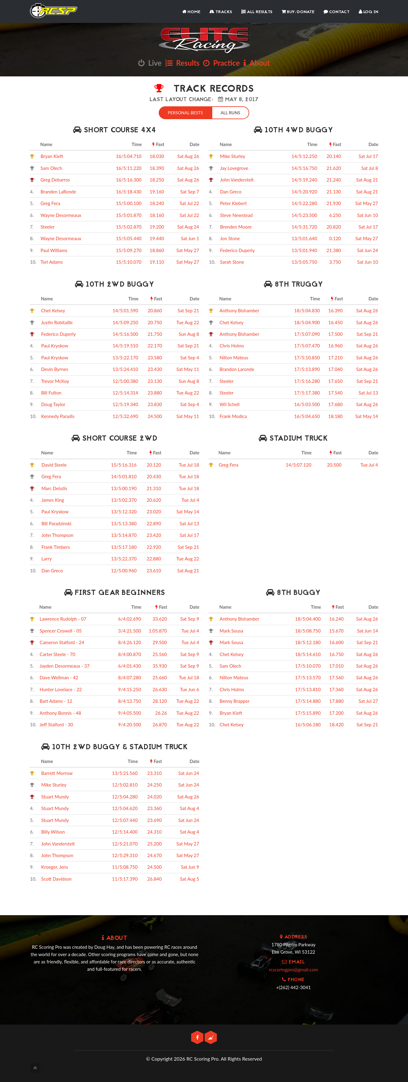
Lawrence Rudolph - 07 (63, 618)
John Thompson (57, 534)
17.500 (335, 333)
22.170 (155, 345)
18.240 (157, 202)
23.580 (155, 357)
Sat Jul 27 (368, 700)
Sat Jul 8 (369, 167)
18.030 (157, 155)
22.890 (154, 523)
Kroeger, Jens (54, 866)
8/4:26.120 (129, 641)
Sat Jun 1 (190, 237)
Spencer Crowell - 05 (61, 630)
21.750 (155, 333)
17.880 (336, 700)
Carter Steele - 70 (57, 653)
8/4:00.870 (129, 653)
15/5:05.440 (129, 237)
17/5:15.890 (308, 712)
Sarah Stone (232, 261)
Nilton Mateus (234, 357)
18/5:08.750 (308, 630)
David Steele (54, 464)
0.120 (335, 237)
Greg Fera (50, 202)
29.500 (160, 641)
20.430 (154, 476)
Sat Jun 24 (367, 249)
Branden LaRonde (58, 191)
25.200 (154, 843)
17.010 (336, 665)
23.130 (155, 380)
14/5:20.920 (304, 191)
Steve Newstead (236, 214)
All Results (257, 12)
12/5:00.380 (125, 380)
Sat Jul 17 (368, 155)
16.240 (336, 618)
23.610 (154, 570)
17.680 (335, 403)
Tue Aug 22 (187, 321)
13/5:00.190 (124, 487)
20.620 (154, 499)
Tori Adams (52, 261)
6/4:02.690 (129, 618)
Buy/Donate (298, 12)
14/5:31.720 (304, 226)
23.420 (154, 534)
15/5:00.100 (129, 202)
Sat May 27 (187, 249)
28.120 (160, 700)
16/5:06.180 (308, 724)
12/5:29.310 (125, 854)
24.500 (155, 415)
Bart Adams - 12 (56, 700)
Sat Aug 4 (189, 807)
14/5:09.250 (125, 321)
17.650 (335, 380)
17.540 (335, 392)
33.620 (160, 618)
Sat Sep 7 (189, 191)
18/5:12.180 (308, 641)
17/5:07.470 (307, 345)
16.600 (336, 641)
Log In (368, 12)
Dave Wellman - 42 (59, 677)
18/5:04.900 (307, 321)
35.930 (160, 665)
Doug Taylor (53, 403)
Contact (337, 12)
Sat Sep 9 (189, 618)
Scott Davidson (56, 878)
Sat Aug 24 (188, 226)
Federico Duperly (237, 249)
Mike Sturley (232, 155)
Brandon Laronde (237, 368)
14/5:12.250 (304, 155)
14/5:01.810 (124, 476)
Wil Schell (229, 403)
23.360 (154, 807)
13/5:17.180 (124, 546)
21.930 (334, 202)
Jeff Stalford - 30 (56, 724)
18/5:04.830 (307, 310)
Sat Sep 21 (188, 310)
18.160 (157, 214)
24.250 (154, 784)
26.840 (154, 878)
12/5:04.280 (125, 796)
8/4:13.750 (129, 700)
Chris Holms (232, 345)
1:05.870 (158, 630)
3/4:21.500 (129, 630)
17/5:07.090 (307, 333)
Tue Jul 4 (190, 499)
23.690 (154, 819)
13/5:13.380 (124, 523)
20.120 (154, 464)
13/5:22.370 (124, 558)
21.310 (154, 487)
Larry (46, 558)
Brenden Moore (235, 226)
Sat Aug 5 (189, 878)
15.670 (336, 630)
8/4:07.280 (129, 677)
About (256, 62)
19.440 (157, 237)
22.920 (154, 546)
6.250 (335, 214)
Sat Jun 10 (367, 214)
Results (182, 62)
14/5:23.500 (304, 214)
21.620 (334, 167)
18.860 (157, 249)
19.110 (157, 261)
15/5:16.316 (124, 464)
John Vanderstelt (237, 179)
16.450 (335, 321)
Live (149, 62)
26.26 (161, 712)
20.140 (334, 155)
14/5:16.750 (304, 167)
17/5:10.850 (307, 357)
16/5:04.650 (307, 415)
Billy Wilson (53, 831)
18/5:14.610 (308, 653)
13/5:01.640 (304, 237)
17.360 (336, 688)
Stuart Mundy (55, 796)
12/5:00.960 (124, 570)
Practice (221, 62)
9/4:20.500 (129, 724)
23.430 (155, 368)
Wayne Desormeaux (61, 214)
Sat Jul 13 (368, 392)
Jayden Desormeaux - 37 (65, 665)
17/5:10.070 (308, 665)
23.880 (155, 392)
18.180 (335, 415)
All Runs (231, 112)
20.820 (334, 226)
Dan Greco (230, 191)
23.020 (154, 511)
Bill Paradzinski (56, 523)
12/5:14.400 (125, 831)
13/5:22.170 (125, 357)
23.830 (155, 403)
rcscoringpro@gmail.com (293, 969)
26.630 (160, 688)
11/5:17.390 (125, 878)
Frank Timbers (55, 546)
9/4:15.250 (129, 688)
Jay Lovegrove (234, 167)
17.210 (335, 357)
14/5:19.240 (304, 179)
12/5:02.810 (125, 784)
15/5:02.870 (129, 226)
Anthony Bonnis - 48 (60, 712)
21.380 (334, 249)
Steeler (48, 226)
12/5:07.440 (125, 819)
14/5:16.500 (125, 333)
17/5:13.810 (308, 688)
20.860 (155, 310)
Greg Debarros (55, 179)
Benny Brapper (235, 700)
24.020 (154, 796)
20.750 (155, 321)
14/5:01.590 (125, 310)
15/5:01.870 (129, 214)
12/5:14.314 (125, 392)
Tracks (221, 12)
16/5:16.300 (129, 179)
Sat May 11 (187, 368)
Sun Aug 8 (189, 333)
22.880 (154, 558)
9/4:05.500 (129, 712)
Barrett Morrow (57, 772)
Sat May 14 (366, 415)
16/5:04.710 (129, 155)
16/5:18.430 (129, 191)
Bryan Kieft (52, 155)
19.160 (157, 191)
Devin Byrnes (54, 368)
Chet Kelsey (53, 310)
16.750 (336, 653)
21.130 (334, 191)
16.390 (335, 310)
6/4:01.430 (129, 665)
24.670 (154, 854)
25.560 (160, 653)
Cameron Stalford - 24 (62, 641)
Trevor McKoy (55, 380)
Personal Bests (184, 112)
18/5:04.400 (308, 618)
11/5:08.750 (125, 866)
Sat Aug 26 (188, 155)
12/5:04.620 (125, 807)
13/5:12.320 (124, 511)
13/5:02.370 (124, 499)
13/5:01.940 (304, 249)
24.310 (154, 831)
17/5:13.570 (308, 677)
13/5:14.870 (124, 534)
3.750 (335, 261)
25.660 (160, 677)
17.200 (336, 712)
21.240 (334, 179)
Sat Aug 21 (367, 179)
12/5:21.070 (125, 843)
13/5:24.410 (125, 368)
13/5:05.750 (304, 261)
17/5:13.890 (307, 368)
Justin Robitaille (56, 321)
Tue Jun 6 (189, 688)
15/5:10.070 (129, 261)
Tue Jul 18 (189, 464)
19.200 (157, 226)
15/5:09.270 (129, 249)
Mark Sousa (231, 630)
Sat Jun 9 (190, 866)
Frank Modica (233, 415)
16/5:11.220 (129, 167)
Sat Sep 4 (189, 357)
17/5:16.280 (307, 380)
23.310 (154, 772)
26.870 (160, 724)
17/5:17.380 (307, 392)
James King (52, 499)
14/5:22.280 (304, 202)
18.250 (157, 179)
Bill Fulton (51, 392)
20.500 (334, 464)
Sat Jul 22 (189, 202)
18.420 (336, 724)
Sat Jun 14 (367, 630)
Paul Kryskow (54, 345)
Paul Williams (54, 249)
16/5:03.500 (307, 403)
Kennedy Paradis (57, 415)
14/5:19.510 (125, 345)
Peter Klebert (233, 202)
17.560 (336, 677)
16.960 (335, 345)
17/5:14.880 (308, 700)
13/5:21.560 (125, 772)
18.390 (157, 167)
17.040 (335, 368)
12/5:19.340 (125, 403)
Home (191, 12)
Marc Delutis (54, 487)
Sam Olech (51, 167)
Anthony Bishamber (239, 310)
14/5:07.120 (298, 464)
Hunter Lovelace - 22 (61, 688)
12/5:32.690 (125, 415)
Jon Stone (230, 237)
